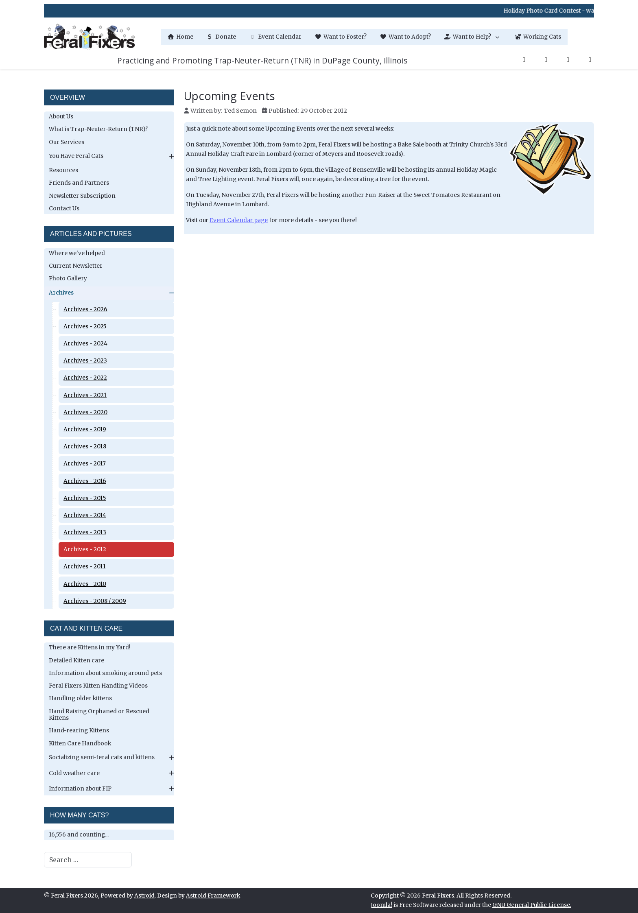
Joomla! (381, 905)
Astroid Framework (213, 895)
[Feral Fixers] (89, 37)
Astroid (144, 895)
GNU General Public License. (531, 905)
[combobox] (88, 859)
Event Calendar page (239, 220)
